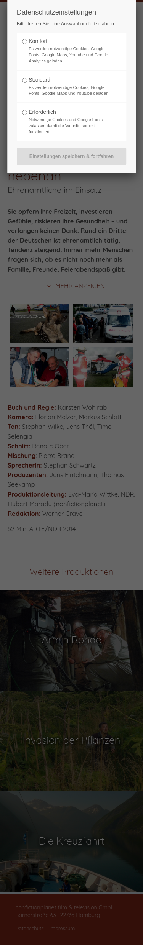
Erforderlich (42, 112)
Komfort (38, 41)
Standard (39, 80)
